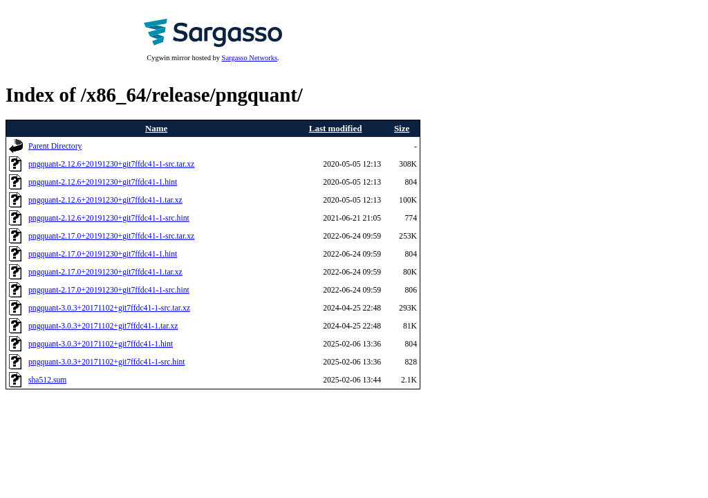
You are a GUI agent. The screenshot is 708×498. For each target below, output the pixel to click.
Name (156, 128)
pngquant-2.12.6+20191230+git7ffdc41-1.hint (102, 182)
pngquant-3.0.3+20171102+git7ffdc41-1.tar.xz (103, 326)
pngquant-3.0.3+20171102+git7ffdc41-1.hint (100, 344)
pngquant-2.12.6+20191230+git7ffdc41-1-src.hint (108, 218)
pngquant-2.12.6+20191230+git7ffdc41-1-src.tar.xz (111, 164)
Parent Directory (55, 146)
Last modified (335, 128)
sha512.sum (47, 380)
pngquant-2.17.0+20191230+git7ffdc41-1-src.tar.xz (111, 236)
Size (401, 128)
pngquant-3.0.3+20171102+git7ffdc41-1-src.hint (106, 362)
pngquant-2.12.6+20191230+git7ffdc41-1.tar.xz (105, 200)
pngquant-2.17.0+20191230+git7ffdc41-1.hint (102, 254)
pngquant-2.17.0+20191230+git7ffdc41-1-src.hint (108, 290)
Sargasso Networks (249, 58)
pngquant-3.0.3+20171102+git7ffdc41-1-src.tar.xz (109, 308)
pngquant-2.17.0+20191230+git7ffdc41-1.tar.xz (105, 272)
